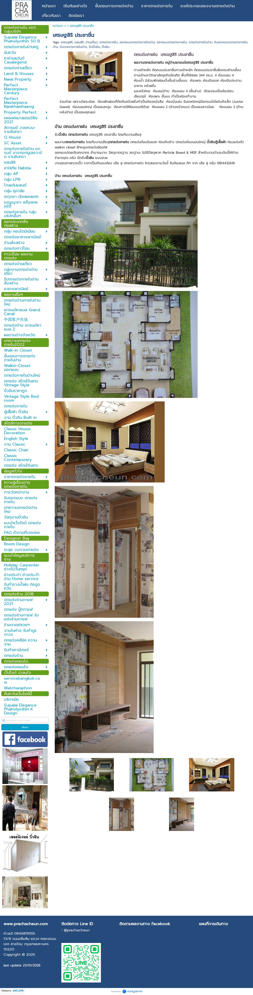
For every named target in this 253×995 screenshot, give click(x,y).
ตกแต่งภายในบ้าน (200, 42)
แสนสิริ (79, 42)
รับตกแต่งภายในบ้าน (73, 47)
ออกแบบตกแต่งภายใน (172, 42)
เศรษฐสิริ (67, 42)
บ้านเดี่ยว (92, 42)
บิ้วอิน (105, 47)
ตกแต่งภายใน (108, 42)
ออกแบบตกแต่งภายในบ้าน (137, 42)
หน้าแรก (58, 25)
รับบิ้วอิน (94, 47)
